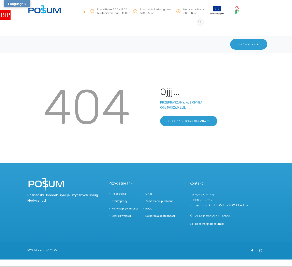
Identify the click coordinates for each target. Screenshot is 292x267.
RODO (148, 208)
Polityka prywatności (125, 208)
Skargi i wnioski (121, 215)
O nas (148, 193)
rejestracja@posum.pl (209, 224)
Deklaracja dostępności (160, 215)
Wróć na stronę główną (187, 121)
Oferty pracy (119, 201)
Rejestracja (119, 193)
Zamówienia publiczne (159, 201)
